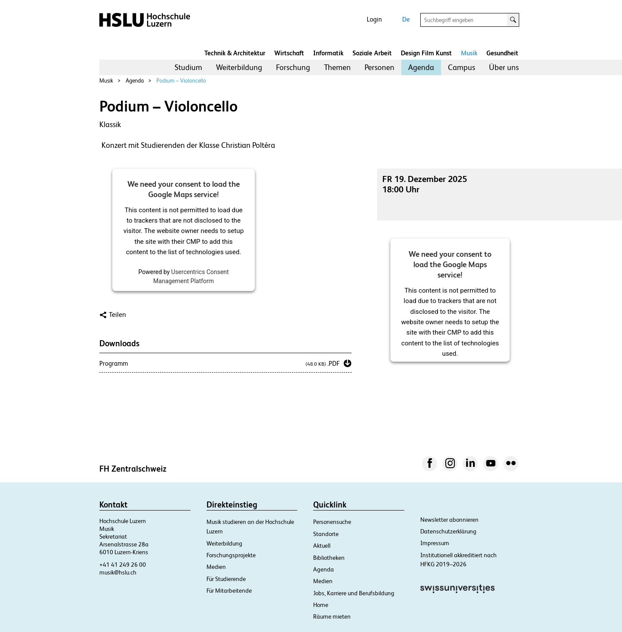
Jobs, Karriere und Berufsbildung (353, 593)
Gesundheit (502, 53)
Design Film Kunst (426, 53)
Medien (216, 566)
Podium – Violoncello (181, 80)
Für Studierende (226, 578)
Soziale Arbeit (372, 53)
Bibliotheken (329, 557)
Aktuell (321, 545)
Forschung (293, 67)
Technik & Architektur (234, 53)
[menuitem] (188, 67)
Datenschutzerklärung (448, 531)
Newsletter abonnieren (449, 519)
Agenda (421, 67)
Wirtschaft (289, 53)
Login (374, 19)
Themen (337, 67)
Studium (188, 67)
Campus (461, 67)
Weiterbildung (239, 67)
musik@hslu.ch (117, 572)
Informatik (328, 53)
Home (320, 604)
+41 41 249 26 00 (122, 564)
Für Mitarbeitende (229, 590)
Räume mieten (332, 616)
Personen (379, 67)
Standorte (326, 533)
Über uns (504, 67)
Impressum (434, 542)
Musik (469, 53)
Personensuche (332, 521)
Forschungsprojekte (231, 555)
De (406, 19)
